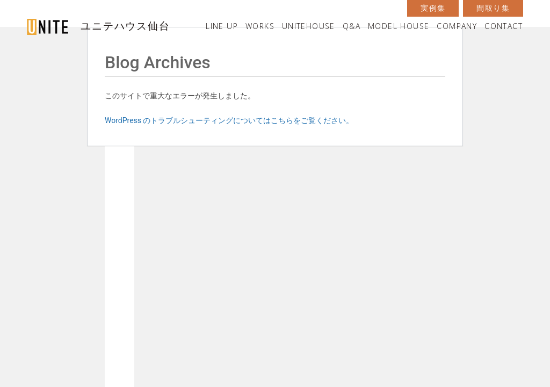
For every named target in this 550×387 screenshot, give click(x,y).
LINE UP (222, 26)
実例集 (433, 8)
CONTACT (503, 26)
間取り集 (493, 8)
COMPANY (457, 26)
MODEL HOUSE (398, 26)
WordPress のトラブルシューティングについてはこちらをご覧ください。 (229, 120)
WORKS (259, 26)
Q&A (351, 26)
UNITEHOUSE (308, 26)
